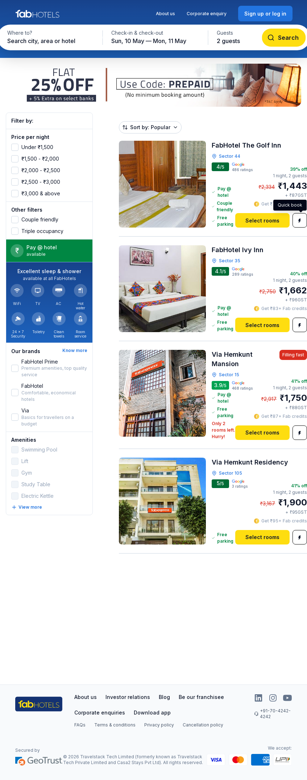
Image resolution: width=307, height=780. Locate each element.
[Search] (284, 38)
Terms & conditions (115, 725)
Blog (164, 697)
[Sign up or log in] (265, 13)
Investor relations (127, 697)
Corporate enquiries (99, 712)
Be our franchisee (201, 697)
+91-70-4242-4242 (272, 713)
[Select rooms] (262, 220)
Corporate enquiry (207, 13)
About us (165, 13)
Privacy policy (159, 725)
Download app (152, 712)
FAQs (80, 725)
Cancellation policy (203, 725)
